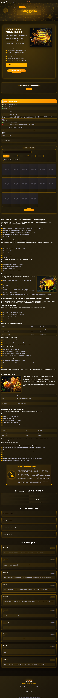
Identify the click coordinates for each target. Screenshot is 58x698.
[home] (29, 1)
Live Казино (26, 696)
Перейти (29, 89)
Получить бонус (16, 70)
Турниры (14, 2)
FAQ (14, 7)
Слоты (21, 696)
